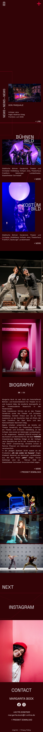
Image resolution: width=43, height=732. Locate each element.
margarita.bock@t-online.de (21, 715)
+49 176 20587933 (21, 712)
